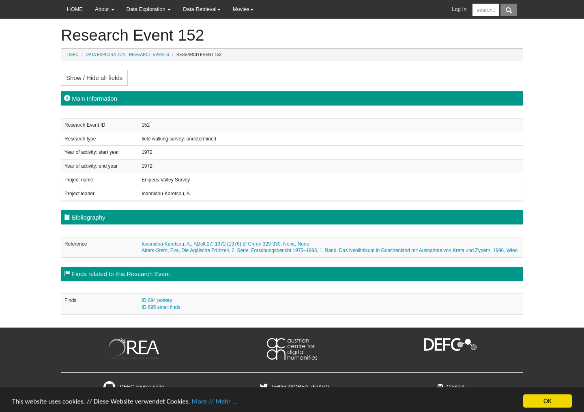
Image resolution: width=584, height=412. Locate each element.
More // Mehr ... (215, 404)
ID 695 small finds (161, 307)
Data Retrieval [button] (201, 9)
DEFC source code (133, 387)
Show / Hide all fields (94, 77)
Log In (459, 9)
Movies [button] (243, 9)
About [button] (104, 9)
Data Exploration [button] (149, 9)
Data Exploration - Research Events (127, 54)
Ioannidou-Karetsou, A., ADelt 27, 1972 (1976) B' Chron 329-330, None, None (225, 244)
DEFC (72, 54)
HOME (75, 9)
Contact (450, 387)
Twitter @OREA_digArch (293, 387)
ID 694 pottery (157, 300)
